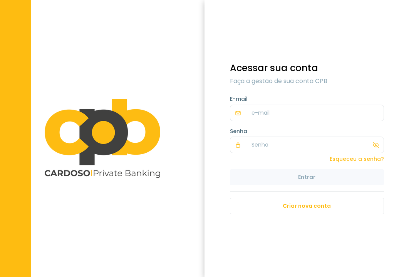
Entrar (306, 177)
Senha (238, 131)
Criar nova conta (307, 206)
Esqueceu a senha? (357, 159)
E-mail (239, 99)
